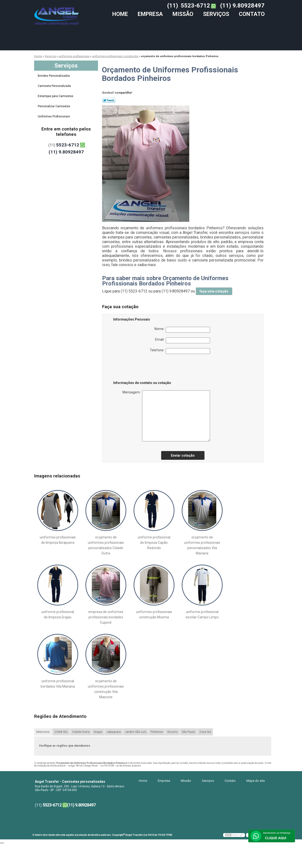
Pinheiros (157, 732)
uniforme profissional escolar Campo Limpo (202, 614)
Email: (182, 340)
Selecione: (43, 732)
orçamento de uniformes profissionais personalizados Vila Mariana (202, 545)
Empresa (150, 14)
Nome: (182, 330)
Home (120, 14)
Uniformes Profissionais (54, 116)
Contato (252, 14)
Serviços (216, 14)
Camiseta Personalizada (55, 86)
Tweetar (108, 100)
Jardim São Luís (135, 732)
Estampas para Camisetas (56, 96)
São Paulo (188, 732)
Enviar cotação (183, 455)
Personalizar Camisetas (54, 106)
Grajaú (98, 732)
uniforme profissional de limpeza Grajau (57, 614)
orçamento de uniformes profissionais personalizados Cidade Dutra (106, 545)
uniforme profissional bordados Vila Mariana (58, 683)
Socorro (172, 732)
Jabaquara (113, 732)
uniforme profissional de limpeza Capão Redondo (154, 542)
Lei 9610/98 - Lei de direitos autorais (120, 765)
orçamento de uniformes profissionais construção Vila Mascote (106, 689)
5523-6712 (195, 5)
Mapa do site (255, 781)
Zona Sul (205, 732)
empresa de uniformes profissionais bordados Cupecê (105, 617)
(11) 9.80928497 (242, 5)
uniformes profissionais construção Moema (154, 614)
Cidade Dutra (81, 732)
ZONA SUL (61, 732)
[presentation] (144, 368)
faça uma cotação (214, 291)
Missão (183, 14)
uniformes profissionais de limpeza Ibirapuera (58, 540)
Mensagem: (166, 415)
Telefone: (180, 351)
